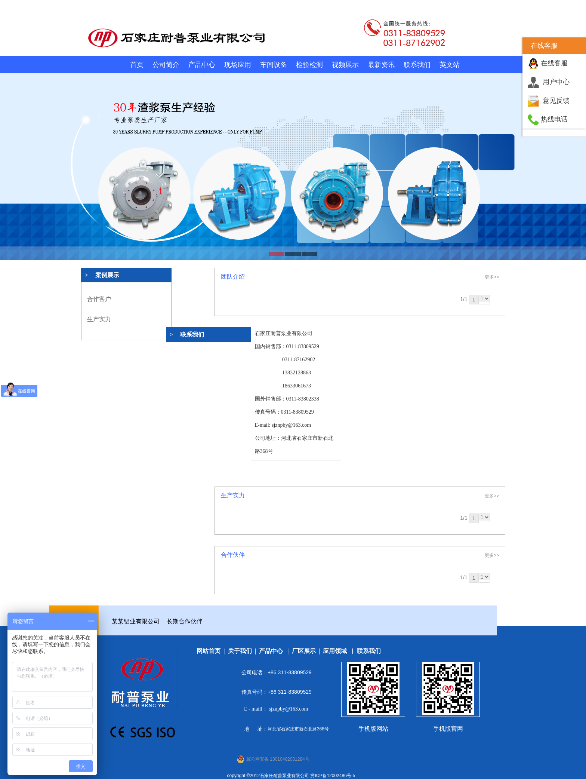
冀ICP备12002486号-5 (332, 775)
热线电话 (554, 119)
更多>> (492, 277)
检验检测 (309, 64)
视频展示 (345, 64)
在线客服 (554, 63)
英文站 (450, 64)
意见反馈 (556, 100)
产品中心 (201, 64)
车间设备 (273, 64)
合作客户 (99, 299)
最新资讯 (381, 64)
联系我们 (417, 64)
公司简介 (165, 64)
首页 (137, 64)
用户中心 (556, 82)
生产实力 (99, 319)
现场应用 (237, 64)
